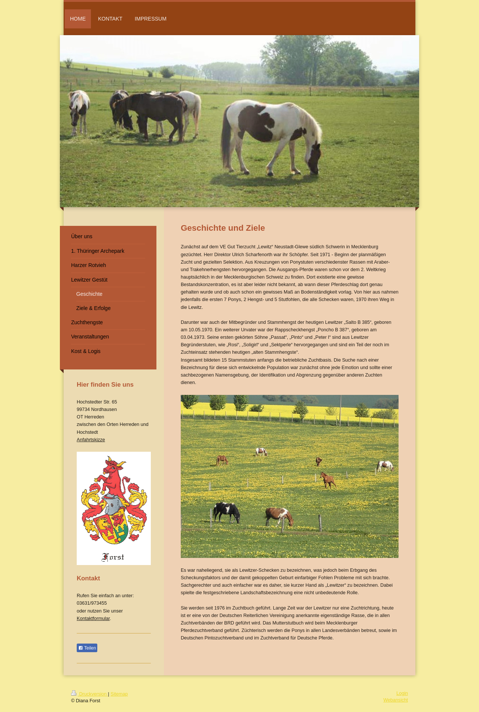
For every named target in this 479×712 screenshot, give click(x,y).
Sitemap (119, 694)
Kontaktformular (93, 618)
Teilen (87, 648)
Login (402, 693)
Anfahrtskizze (91, 439)
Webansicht (395, 700)
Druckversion (89, 694)
